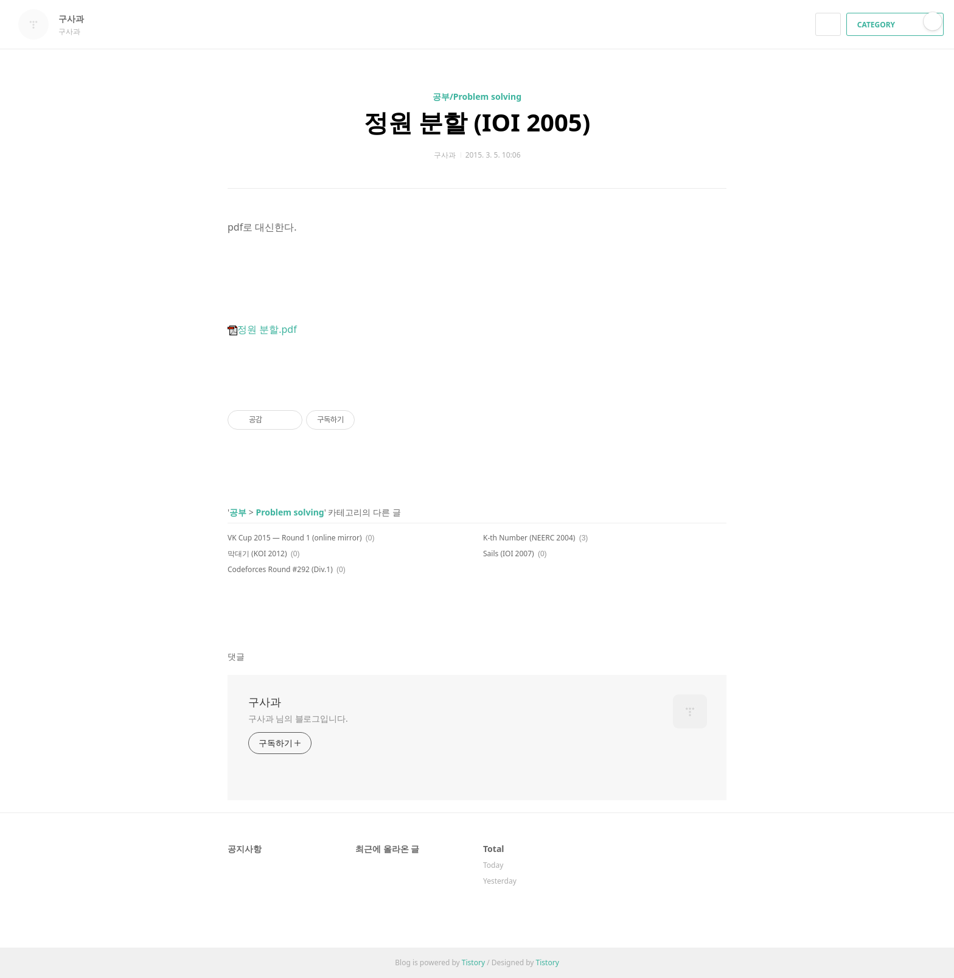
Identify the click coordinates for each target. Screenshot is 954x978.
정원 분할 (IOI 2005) (477, 122)
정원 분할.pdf (262, 329)
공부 (237, 512)
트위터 (717, 614)
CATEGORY (896, 24)
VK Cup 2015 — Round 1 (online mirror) (295, 538)
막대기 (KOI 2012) (257, 553)
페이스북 (675, 614)
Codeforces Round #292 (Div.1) (280, 569)
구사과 (77, 18)
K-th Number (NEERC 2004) (529, 538)
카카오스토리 (696, 614)
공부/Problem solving (477, 96)
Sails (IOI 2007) (508, 553)
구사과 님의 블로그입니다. (298, 718)
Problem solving (290, 512)
